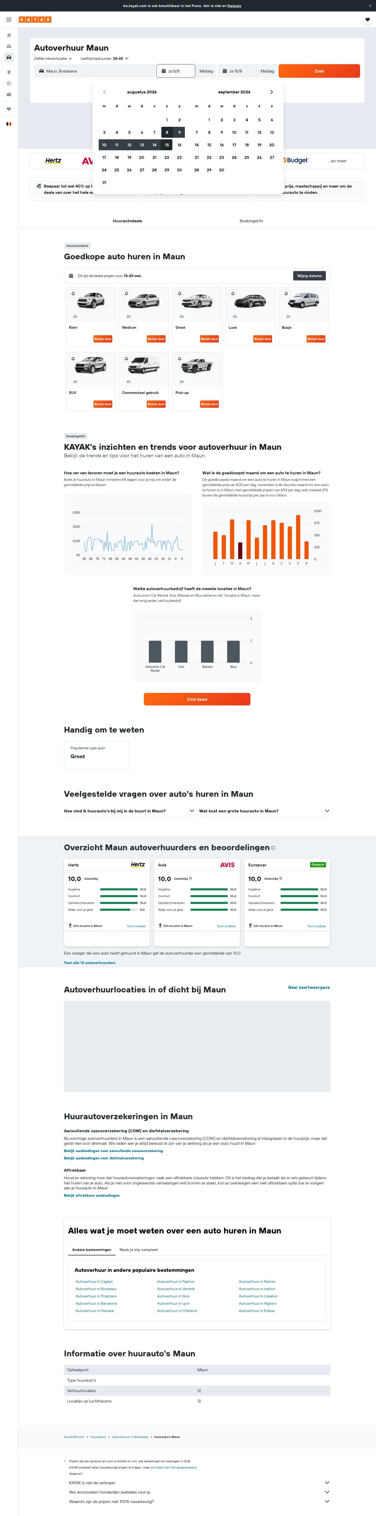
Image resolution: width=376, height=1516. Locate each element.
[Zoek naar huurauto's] (9, 57)
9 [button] (179, 132)
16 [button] (179, 144)
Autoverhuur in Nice (173, 1296)
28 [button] (154, 169)
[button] (370, 5)
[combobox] (53, 58)
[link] (197, 699)
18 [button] (117, 157)
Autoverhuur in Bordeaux (96, 1288)
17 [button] (104, 157)
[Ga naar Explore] (9, 72)
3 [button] (104, 132)
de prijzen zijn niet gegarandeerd (173, 1467)
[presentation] (273, 848)
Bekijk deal (103, 339)
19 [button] (129, 157)
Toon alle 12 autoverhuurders (89, 962)
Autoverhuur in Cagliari (94, 1281)
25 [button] (116, 169)
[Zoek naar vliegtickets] (9, 35)
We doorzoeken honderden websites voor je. (199, 1492)
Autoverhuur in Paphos (175, 1281)
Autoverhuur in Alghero (258, 1303)
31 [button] (104, 182)
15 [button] (167, 144)
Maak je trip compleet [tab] (138, 1249)
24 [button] (104, 169)
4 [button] (117, 132)
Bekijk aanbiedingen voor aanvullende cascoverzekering (113, 1150)
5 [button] (129, 132)
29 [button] (166, 169)
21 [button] (154, 157)
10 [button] (104, 144)
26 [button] (129, 169)
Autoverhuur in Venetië (176, 1288)
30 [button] (179, 169)
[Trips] (9, 109)
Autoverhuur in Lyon (173, 1303)
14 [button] (154, 144)
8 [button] (167, 132)
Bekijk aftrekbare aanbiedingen (92, 1195)
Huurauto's (98, 1437)
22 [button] (166, 157)
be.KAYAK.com (74, 1437)
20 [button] (141, 157)
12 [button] (129, 144)
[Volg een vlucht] (9, 83)
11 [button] (116, 144)
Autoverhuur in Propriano (96, 1296)
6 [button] (142, 132)
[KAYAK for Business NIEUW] (9, 94)
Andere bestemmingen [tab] (91, 1249)
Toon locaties (136, 926)
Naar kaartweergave (309, 987)
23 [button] (179, 157)
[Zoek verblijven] (9, 46)
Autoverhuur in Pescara (95, 1310)
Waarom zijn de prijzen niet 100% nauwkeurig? (199, 1501)
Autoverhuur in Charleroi (177, 1310)
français (234, 5)
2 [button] (179, 119)
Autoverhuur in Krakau (257, 1310)
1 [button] (167, 119)
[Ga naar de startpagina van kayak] (35, 19)
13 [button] (142, 144)
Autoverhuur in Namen (257, 1281)
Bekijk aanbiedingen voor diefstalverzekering (104, 1158)
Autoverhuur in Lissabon (258, 1296)
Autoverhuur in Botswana (130, 1437)
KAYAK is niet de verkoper (199, 1482)
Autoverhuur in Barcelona (96, 1303)
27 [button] (142, 169)
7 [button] (154, 132)
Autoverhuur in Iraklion (257, 1288)
